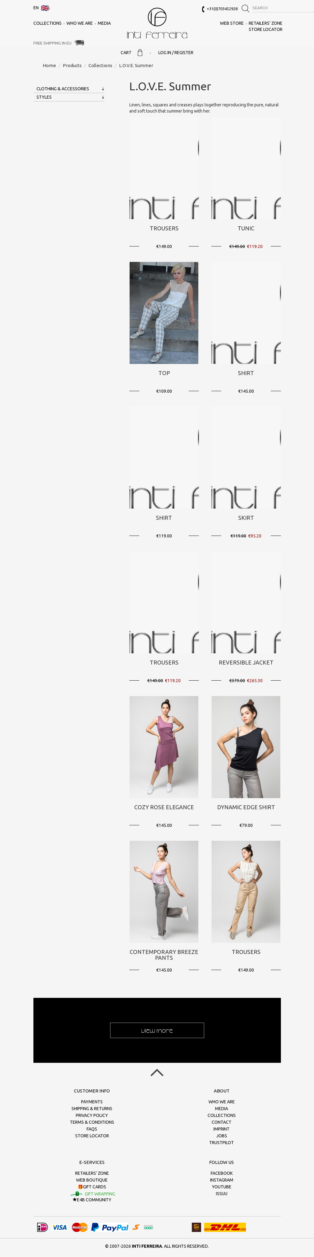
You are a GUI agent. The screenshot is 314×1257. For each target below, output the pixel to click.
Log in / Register (175, 52)
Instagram (221, 1180)
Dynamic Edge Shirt (246, 807)
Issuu (221, 1193)
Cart (131, 52)
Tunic (246, 228)
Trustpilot (221, 1142)
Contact (221, 1122)
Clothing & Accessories (63, 88)
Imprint (221, 1129)
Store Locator (265, 29)
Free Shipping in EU (52, 43)
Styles (44, 97)
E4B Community (92, 1199)
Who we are (80, 23)
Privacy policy (92, 1115)
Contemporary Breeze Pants (164, 955)
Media (104, 23)
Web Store (232, 23)
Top (164, 373)
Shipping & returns (91, 1108)
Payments (92, 1101)
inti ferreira (157, 23)
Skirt (246, 518)
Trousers (164, 228)
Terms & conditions (92, 1122)
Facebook (222, 1173)
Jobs (221, 1135)
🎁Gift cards (92, 1186)
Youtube (221, 1186)
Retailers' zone (265, 23)
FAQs (92, 1129)
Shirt (246, 373)
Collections (47, 23)
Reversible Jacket (246, 662)
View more (157, 1030)
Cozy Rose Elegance (164, 807)
